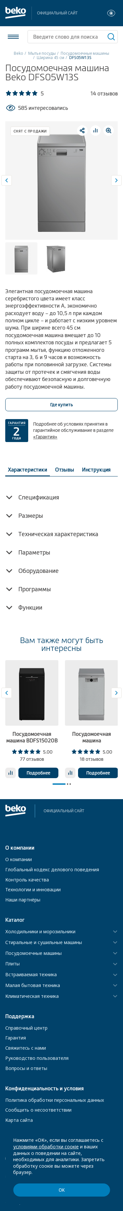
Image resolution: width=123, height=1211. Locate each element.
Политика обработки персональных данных (54, 1100)
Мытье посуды (42, 53)
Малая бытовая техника (32, 985)
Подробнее (38, 773)
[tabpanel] (31, 719)
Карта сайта (19, 1120)
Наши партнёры (22, 900)
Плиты (12, 964)
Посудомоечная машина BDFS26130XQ (91, 740)
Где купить (61, 404)
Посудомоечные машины (85, 53)
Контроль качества (27, 880)
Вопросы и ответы (26, 1068)
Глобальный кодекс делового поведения (52, 869)
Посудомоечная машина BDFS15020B (32, 737)
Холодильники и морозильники (40, 932)
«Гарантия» (45, 436)
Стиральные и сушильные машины (43, 942)
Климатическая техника (32, 996)
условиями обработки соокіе (46, 1146)
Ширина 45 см (50, 57)
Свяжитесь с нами (25, 1048)
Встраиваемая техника (31, 975)
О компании (18, 859)
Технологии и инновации (33, 889)
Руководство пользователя (37, 1058)
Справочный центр (26, 1028)
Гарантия (15, 1038)
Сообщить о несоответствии (38, 1110)
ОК (62, 1190)
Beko (18, 53)
